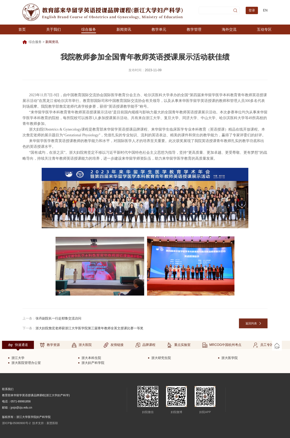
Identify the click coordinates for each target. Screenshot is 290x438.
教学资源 (50, 345)
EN (265, 10)
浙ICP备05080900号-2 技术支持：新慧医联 (30, 423)
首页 (22, 29)
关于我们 (53, 29)
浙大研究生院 (161, 358)
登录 (252, 10)
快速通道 (18, 345)
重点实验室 (179, 345)
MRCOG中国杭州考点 (221, 345)
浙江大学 (18, 358)
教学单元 (159, 29)
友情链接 (114, 345)
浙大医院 (82, 345)
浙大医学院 (229, 358)
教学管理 (194, 29)
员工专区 (263, 345)
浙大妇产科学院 (92, 363)
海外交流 (229, 29)
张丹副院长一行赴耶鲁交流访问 (58, 318)
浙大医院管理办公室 (26, 363)
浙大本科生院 (91, 358)
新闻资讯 (123, 29)
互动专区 (264, 29)
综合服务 (88, 29)
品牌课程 (145, 345)
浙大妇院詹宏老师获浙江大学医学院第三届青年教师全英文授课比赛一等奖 (89, 328)
